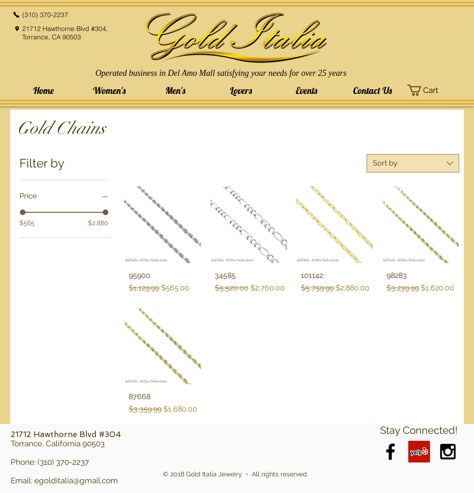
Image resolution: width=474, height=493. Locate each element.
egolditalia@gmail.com (76, 480)
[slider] (22, 212)
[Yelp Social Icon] (419, 451)
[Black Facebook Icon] (390, 451)
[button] (109, 90)
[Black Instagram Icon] (448, 451)
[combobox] (413, 163)
